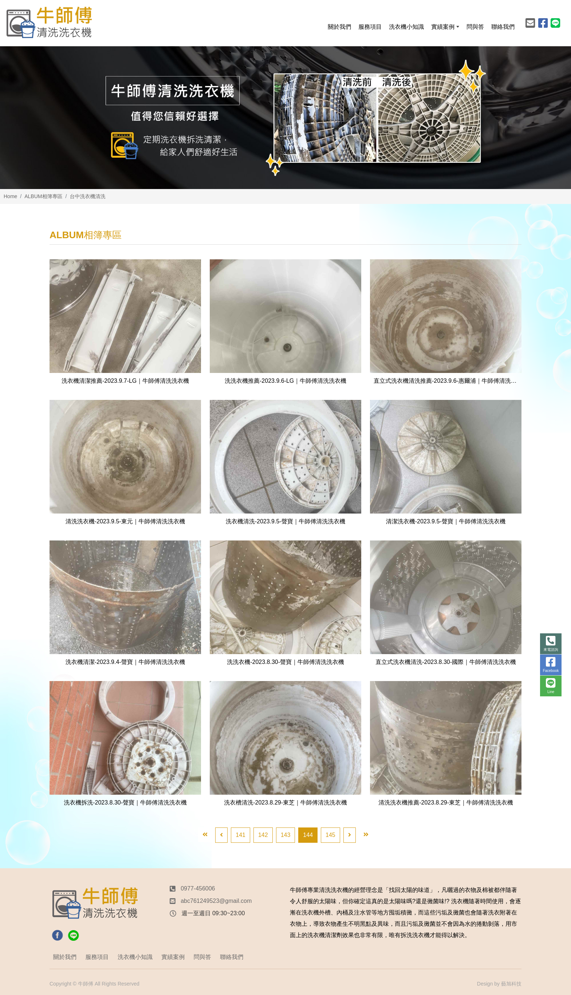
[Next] (349, 835)
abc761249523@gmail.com (216, 901)
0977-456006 (198, 888)
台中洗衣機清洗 (87, 196)
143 (286, 835)
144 (308, 835)
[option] (285, 117)
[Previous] (221, 835)
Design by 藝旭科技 (499, 984)
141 (240, 835)
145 (330, 835)
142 (263, 835)
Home (10, 196)
